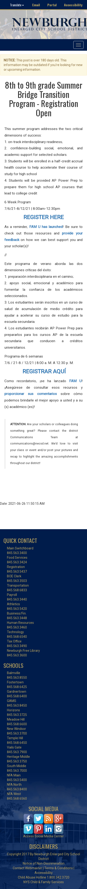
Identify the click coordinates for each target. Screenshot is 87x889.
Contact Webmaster (27, 868)
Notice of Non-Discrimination (43, 863)
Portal (52, 4)
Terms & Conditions (58, 868)
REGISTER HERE (43, 217)
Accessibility (73, 4)
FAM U (75, 381)
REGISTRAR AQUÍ (44, 371)
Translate (17, 4)
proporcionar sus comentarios (30, 394)
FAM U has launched (46, 227)
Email (36, 4)
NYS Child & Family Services (43, 882)
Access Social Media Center (43, 836)
